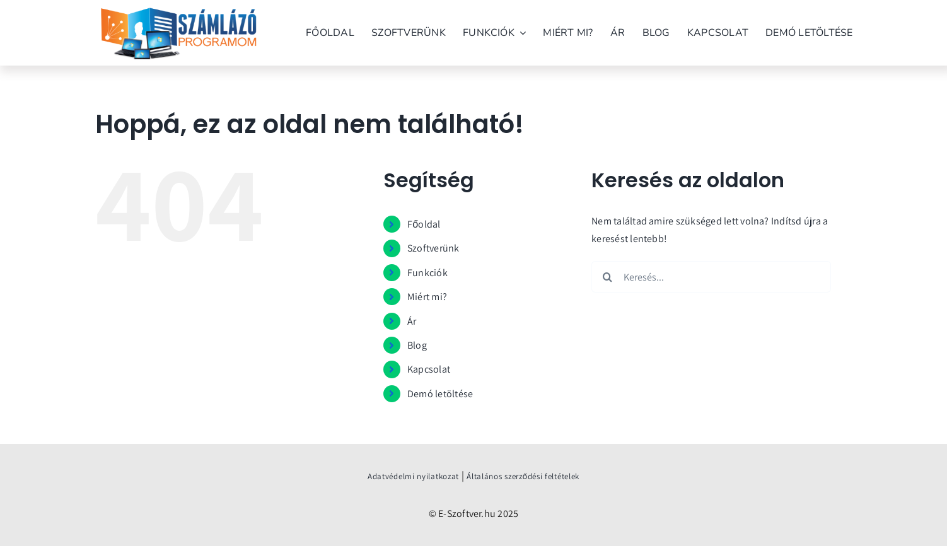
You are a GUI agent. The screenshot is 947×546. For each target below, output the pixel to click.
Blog (417, 345)
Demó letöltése (440, 393)
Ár (411, 321)
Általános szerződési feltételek (523, 476)
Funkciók (427, 272)
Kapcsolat (428, 369)
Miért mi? (427, 296)
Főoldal (424, 224)
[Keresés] (607, 277)
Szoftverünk (433, 248)
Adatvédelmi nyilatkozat (413, 476)
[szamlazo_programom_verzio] (178, 17)
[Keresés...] (711, 277)
